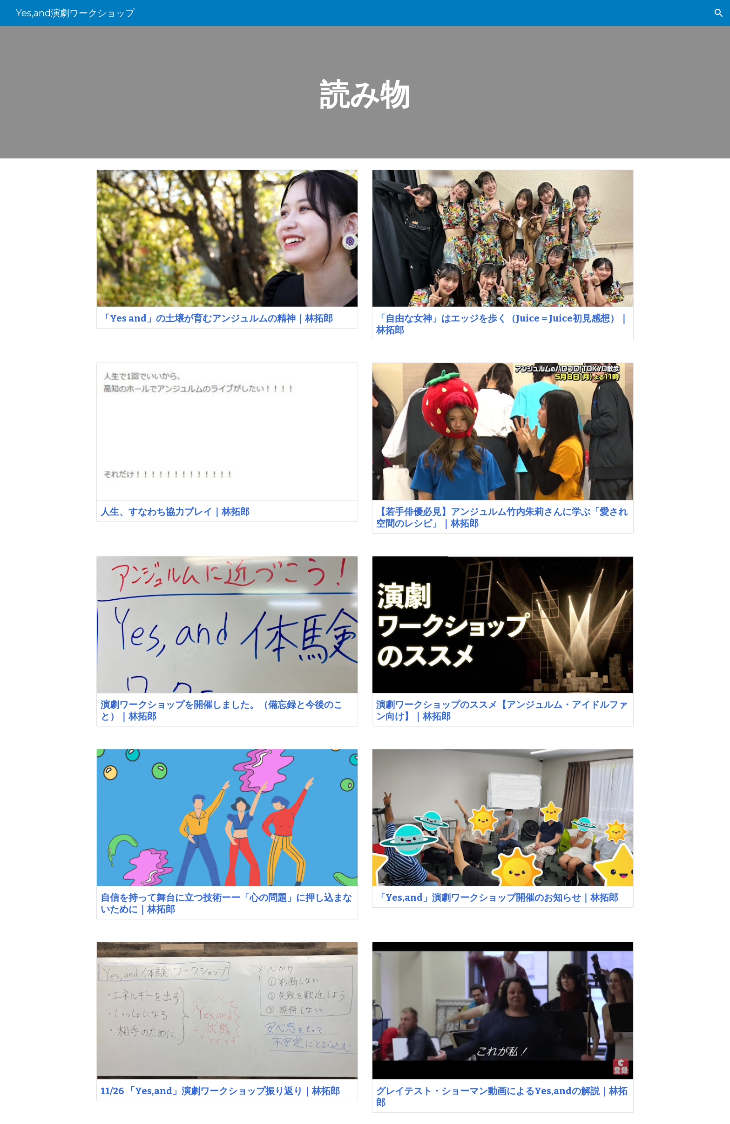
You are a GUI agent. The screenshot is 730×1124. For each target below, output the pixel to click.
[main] (365, 92)
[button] (719, 13)
